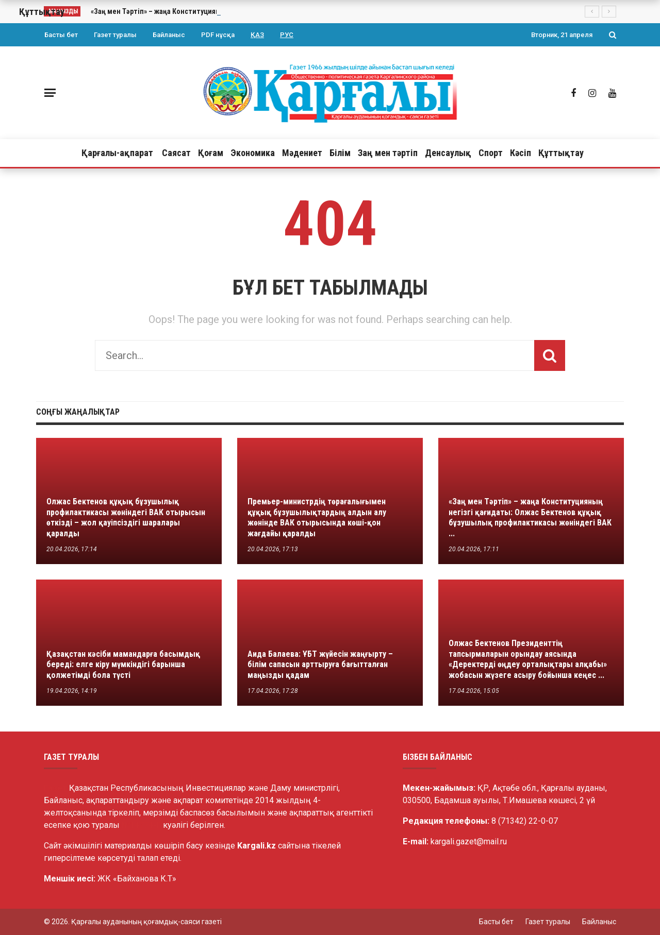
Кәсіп (520, 152)
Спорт (490, 152)
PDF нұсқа (218, 35)
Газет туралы (115, 35)
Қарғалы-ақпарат (117, 152)
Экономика (252, 152)
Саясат (176, 152)
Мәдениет (302, 152)
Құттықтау (561, 152)
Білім (340, 152)
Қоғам (210, 152)
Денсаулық (448, 152)
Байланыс (169, 35)
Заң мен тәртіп (388, 152)
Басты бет (61, 35)
